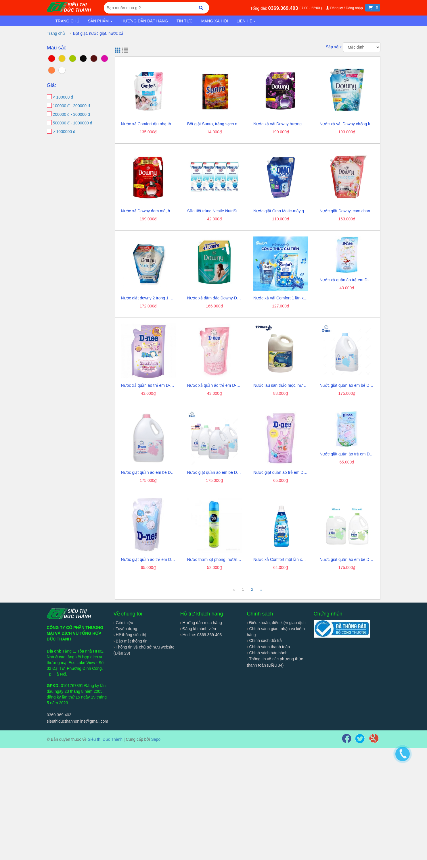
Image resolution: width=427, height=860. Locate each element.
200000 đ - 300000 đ (71, 114)
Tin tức (185, 21)
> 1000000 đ (64, 131)
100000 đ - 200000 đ (71, 105)
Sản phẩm (100, 21)
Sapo (155, 739)
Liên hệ (246, 21)
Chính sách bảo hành (267, 653)
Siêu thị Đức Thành (105, 739)
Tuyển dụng (125, 628)
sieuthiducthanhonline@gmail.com (77, 721)
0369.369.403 (283, 8)
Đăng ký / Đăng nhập (345, 8)
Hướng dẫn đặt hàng (144, 21)
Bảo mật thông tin (131, 641)
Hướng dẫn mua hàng (201, 622)
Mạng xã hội (214, 21)
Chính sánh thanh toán (268, 646)
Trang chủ (67, 21)
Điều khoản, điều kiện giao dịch (276, 622)
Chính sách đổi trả (264, 640)
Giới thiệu (123, 622)
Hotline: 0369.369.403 (201, 634)
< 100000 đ (63, 97)
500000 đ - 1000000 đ (72, 123)
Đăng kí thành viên (198, 628)
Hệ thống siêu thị (130, 634)
